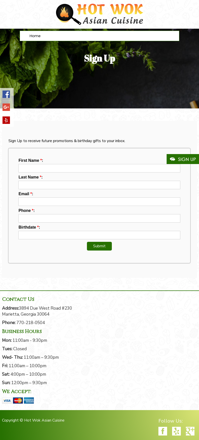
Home (35, 35)
